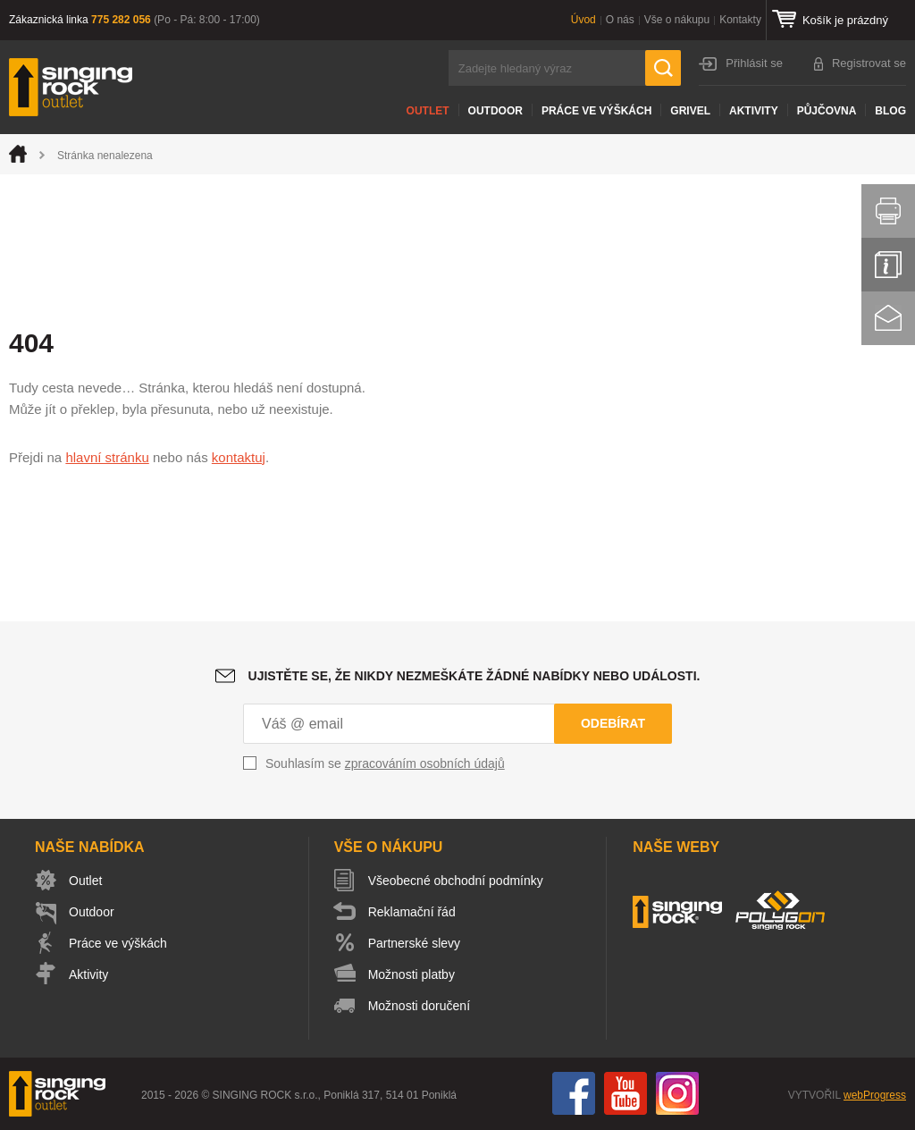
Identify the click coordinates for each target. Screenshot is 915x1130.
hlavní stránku (106, 457)
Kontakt (888, 318)
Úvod (583, 19)
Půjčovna (827, 111)
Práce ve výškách (596, 111)
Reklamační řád (412, 912)
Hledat (663, 68)
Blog (890, 111)
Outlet (428, 111)
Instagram (677, 1093)
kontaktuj (238, 457)
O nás (620, 19)
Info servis (888, 264)
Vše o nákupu (676, 19)
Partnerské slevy (414, 943)
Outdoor (495, 111)
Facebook (573, 1093)
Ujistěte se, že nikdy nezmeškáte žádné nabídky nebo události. (474, 676)
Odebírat (613, 723)
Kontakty (740, 19)
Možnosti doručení (419, 1006)
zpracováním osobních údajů (425, 763)
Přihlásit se (754, 63)
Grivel (690, 111)
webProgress (875, 1095)
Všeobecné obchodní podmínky (455, 880)
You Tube (625, 1093)
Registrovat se (869, 63)
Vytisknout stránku (888, 211)
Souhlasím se (385, 763)
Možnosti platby (411, 974)
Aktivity (753, 111)
